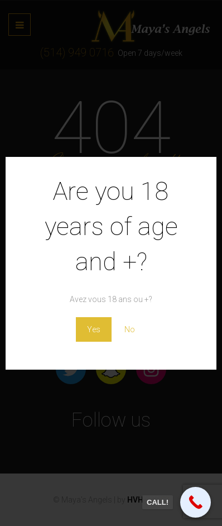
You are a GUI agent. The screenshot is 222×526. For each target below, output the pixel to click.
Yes (93, 329)
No (129, 329)
